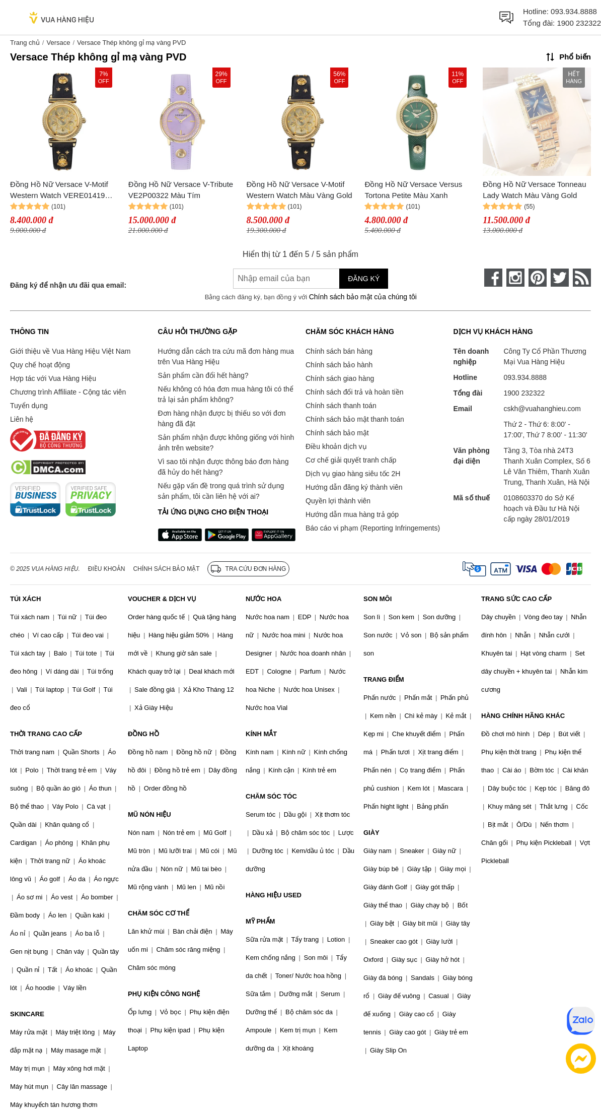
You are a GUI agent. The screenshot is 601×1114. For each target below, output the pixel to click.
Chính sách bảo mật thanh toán (355, 419)
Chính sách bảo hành (339, 365)
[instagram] (515, 278)
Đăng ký (364, 279)
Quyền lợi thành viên (338, 501)
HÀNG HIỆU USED (274, 895)
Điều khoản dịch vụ (336, 446)
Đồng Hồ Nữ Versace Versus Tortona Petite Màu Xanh (413, 190)
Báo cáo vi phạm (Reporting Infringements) (373, 528)
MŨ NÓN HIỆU (149, 814)
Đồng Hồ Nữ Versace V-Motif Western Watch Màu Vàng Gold (299, 190)
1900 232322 (579, 23)
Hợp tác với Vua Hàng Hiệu (53, 378)
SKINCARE (27, 1014)
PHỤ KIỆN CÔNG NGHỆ (164, 994)
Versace (58, 42)
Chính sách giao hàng (340, 378)
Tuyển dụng (29, 406)
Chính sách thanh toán (341, 406)
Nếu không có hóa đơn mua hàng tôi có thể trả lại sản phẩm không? (225, 394)
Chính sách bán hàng (339, 351)
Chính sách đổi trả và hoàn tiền (354, 392)
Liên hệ (21, 419)
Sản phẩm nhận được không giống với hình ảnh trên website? (226, 442)
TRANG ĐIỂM (383, 679)
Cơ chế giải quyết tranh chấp (351, 460)
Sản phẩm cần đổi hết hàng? (203, 375)
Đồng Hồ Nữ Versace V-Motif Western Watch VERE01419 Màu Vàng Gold (59, 191)
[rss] (582, 278)
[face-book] (493, 278)
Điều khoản (106, 568)
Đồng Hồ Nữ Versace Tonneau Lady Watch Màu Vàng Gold (534, 190)
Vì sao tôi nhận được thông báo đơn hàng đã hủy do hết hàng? (223, 466)
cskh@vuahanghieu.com (542, 409)
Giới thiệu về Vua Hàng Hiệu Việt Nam (70, 351)
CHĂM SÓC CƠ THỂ (158, 913)
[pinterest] (538, 278)
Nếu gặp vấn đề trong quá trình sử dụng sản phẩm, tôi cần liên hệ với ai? (221, 491)
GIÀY (371, 832)
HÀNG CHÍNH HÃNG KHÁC (523, 715)
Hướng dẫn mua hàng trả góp (352, 514)
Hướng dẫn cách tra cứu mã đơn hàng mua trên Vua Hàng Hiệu (226, 356)
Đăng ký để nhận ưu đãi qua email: (68, 285)
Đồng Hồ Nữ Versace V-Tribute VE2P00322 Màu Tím (180, 190)
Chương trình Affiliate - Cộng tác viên (68, 392)
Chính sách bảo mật (337, 433)
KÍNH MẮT (261, 734)
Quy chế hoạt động (40, 365)
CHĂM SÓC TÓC (271, 796)
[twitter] (560, 278)
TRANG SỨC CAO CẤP (516, 599)
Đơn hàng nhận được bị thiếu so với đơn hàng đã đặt (222, 418)
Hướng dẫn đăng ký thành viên (354, 487)
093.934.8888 (574, 11)
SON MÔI (377, 599)
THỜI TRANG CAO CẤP (46, 734)
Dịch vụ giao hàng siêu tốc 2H (353, 474)
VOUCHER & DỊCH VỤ (162, 599)
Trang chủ (25, 42)
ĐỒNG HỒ (143, 734)
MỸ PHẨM (260, 921)
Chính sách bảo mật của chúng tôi (363, 297)
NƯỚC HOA (263, 599)
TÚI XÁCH (25, 599)
